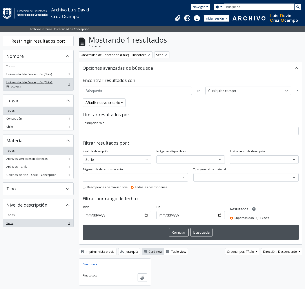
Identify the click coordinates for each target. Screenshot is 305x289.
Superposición (244, 218)
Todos (10, 66)
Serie (38, 224)
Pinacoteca (90, 264)
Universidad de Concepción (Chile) (38, 75)
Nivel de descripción (26, 205)
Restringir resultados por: (38, 41)
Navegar (198, 7)
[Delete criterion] (297, 91)
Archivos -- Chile (38, 168)
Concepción (38, 119)
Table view (176, 251)
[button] (177, 18)
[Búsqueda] (259, 7)
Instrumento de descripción (248, 151)
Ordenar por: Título (241, 251)
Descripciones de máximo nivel (107, 187)
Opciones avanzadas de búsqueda (118, 68)
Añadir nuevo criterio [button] (102, 102)
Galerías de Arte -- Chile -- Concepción (38, 176)
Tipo (11, 189)
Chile (38, 128)
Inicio (86, 207)
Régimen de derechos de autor (103, 169)
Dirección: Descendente (280, 251)
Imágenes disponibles (171, 151)
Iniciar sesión (215, 18)
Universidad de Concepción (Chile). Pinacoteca (38, 84)
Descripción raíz (93, 123)
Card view (153, 251)
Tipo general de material (209, 169)
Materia (14, 141)
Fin (158, 207)
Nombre (15, 56)
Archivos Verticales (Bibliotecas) (38, 160)
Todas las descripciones (151, 187)
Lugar (12, 101)
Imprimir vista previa (97, 251)
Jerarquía (129, 251)
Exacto (264, 218)
